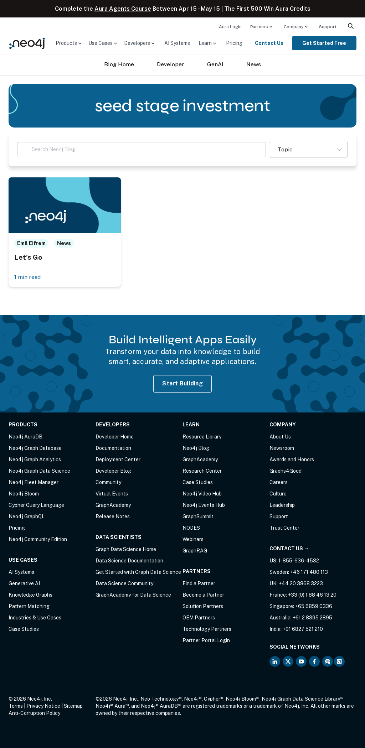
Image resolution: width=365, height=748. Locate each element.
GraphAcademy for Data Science (133, 595)
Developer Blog (113, 471)
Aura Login (230, 26)
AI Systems (177, 43)
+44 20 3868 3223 (301, 583)
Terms (16, 706)
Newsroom (281, 448)
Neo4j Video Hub (202, 494)
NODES (191, 528)
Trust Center (284, 528)
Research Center (202, 471)
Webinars (193, 539)
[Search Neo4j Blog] (141, 149)
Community (108, 482)
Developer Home (115, 437)
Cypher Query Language (36, 505)
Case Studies (24, 629)
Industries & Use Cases (35, 617)
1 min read (27, 277)
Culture (278, 494)
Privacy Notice (43, 706)
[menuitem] (230, 26)
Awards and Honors (291, 459)
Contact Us (269, 43)
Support (327, 26)
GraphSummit (198, 516)
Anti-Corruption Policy (34, 713)
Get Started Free (324, 43)
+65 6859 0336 (313, 606)
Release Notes (113, 516)
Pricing (234, 43)
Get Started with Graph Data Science (138, 572)
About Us (280, 437)
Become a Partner (203, 595)
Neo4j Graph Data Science (39, 471)
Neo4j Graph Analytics (35, 459)
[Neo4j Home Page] (27, 42)
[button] (308, 149)
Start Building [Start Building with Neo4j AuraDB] (182, 383)
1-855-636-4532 (298, 560)
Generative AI (24, 583)
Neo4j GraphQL (27, 516)
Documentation (113, 448)
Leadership (282, 505)
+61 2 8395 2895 (312, 617)
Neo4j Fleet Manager (33, 482)
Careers (278, 482)
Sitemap (73, 706)
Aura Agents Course (122, 8)
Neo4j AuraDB (25, 437)
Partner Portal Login (206, 640)
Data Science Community (124, 583)
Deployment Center (118, 459)
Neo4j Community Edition (38, 539)
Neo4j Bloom (24, 494)
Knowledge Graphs (30, 595)
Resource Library (201, 437)
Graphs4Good (285, 471)
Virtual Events (112, 494)
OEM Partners (198, 617)
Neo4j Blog (195, 448)
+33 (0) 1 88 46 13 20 (312, 595)
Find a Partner (198, 583)
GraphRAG (194, 551)
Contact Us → (289, 548)
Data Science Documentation (129, 560)
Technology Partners (206, 629)
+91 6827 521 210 (303, 629)
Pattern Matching (29, 606)
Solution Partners (202, 606)
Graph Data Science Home (126, 549)
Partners (259, 26)
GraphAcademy (113, 505)
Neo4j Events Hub (203, 505)
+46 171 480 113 (309, 572)
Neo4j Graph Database (35, 448)
